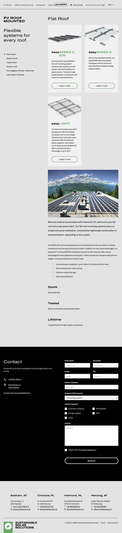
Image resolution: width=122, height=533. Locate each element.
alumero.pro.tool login (95, 5)
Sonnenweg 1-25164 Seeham (14, 386)
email (67, 372)
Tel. (94, 372)
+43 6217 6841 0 (14, 379)
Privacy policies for (88, 450)
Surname (97, 361)
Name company (71, 382)
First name (69, 361)
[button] (8, 4)
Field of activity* (71, 404)
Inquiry (68, 423)
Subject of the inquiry (74, 393)
